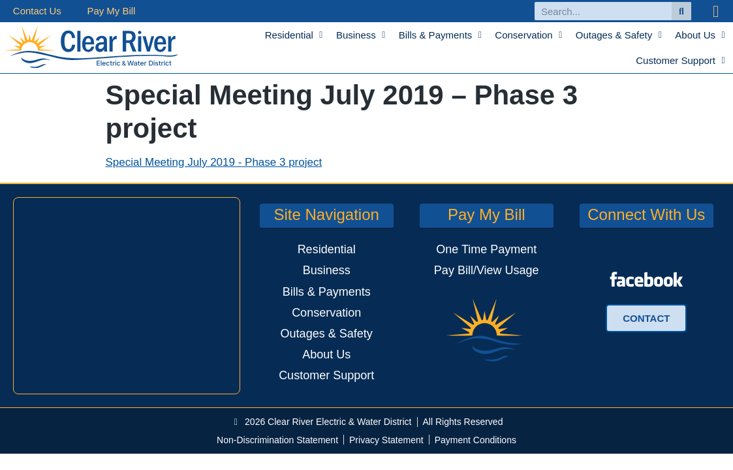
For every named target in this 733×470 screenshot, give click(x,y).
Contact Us (37, 10)
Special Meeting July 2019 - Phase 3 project (214, 162)
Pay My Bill (111, 10)
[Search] (681, 11)
